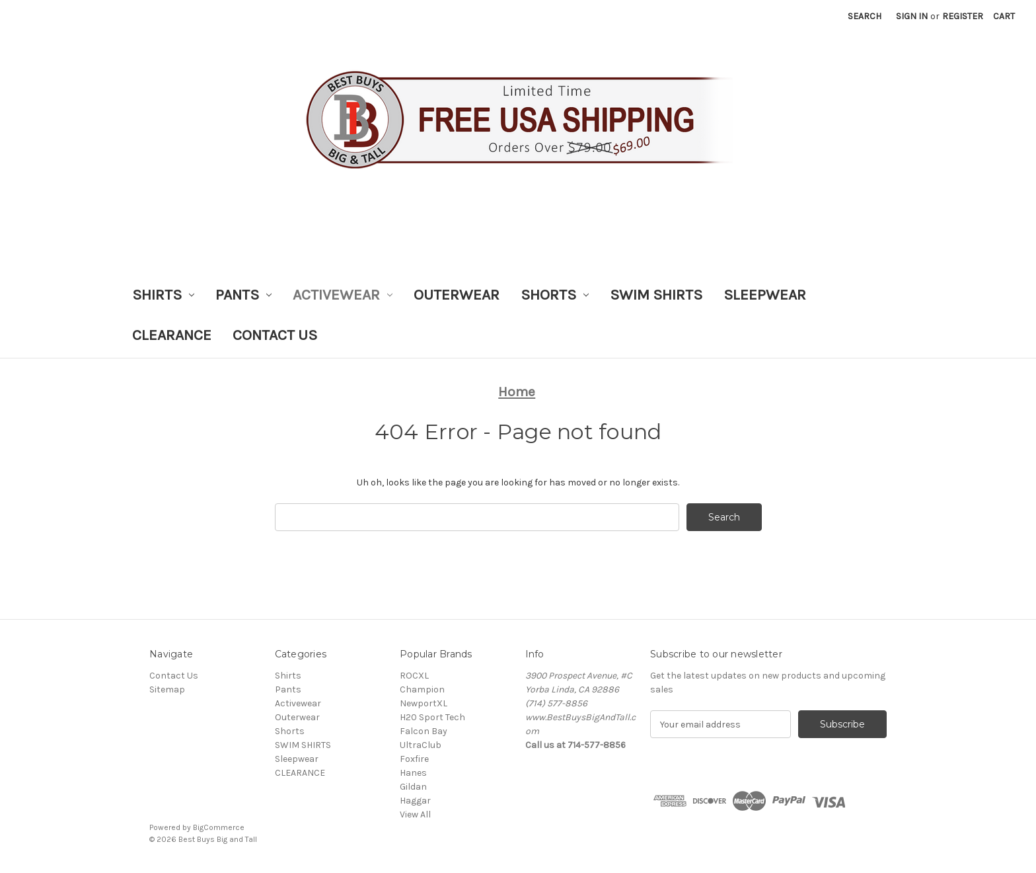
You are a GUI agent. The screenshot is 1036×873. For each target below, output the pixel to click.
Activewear (342, 295)
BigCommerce (218, 827)
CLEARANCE (171, 335)
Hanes (413, 772)
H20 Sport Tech (432, 717)
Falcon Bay (423, 731)
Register (962, 16)
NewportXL (423, 703)
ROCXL (414, 675)
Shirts (163, 295)
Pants (243, 295)
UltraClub (420, 745)
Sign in (912, 16)
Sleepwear (764, 295)
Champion (422, 689)
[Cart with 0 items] (1004, 16)
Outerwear (457, 295)
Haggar (415, 800)
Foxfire (414, 759)
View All (415, 814)
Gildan (413, 786)
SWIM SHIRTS (656, 295)
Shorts (555, 295)
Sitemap (167, 689)
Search (864, 16)
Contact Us (275, 335)
